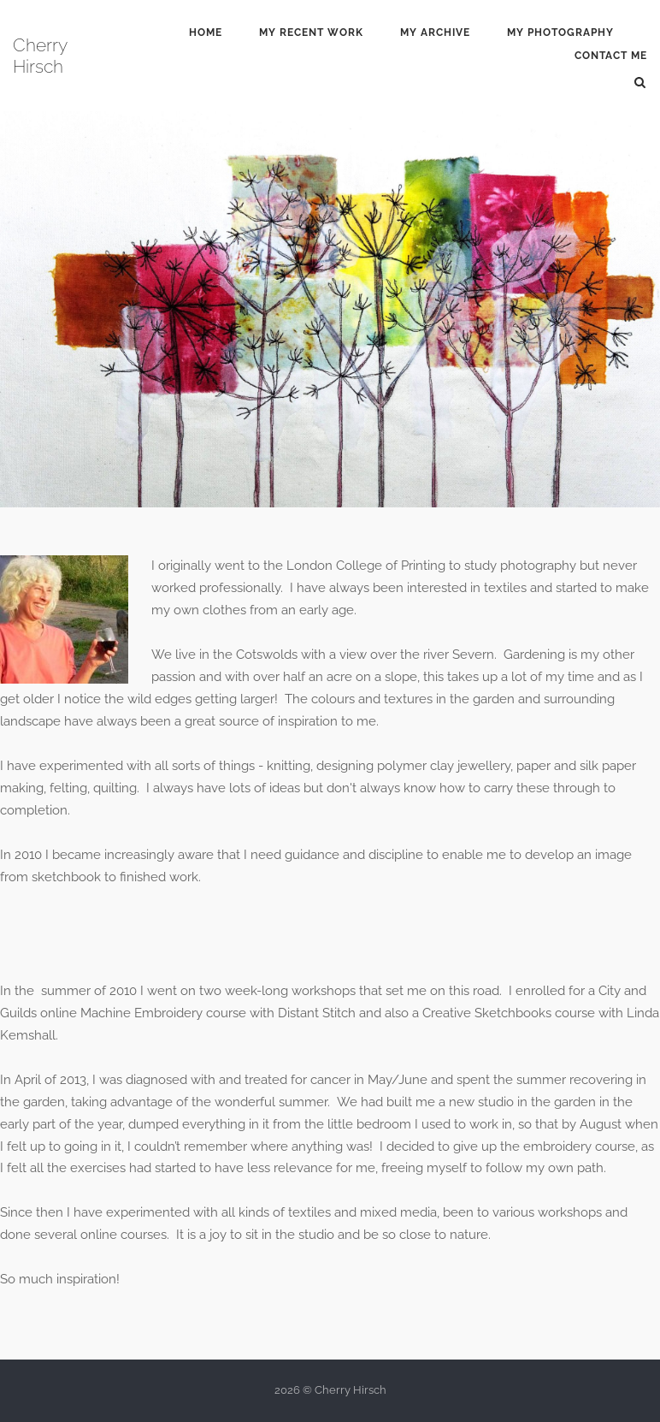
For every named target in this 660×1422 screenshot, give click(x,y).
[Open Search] (640, 81)
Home (205, 33)
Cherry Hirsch (40, 55)
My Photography (560, 33)
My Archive (435, 33)
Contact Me (611, 56)
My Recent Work (311, 33)
